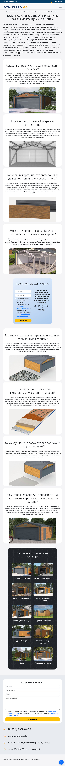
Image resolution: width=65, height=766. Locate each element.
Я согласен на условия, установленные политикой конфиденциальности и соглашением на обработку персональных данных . (24, 307)
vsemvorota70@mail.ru (18, 736)
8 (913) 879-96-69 (10, 2)
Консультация (56, 2)
